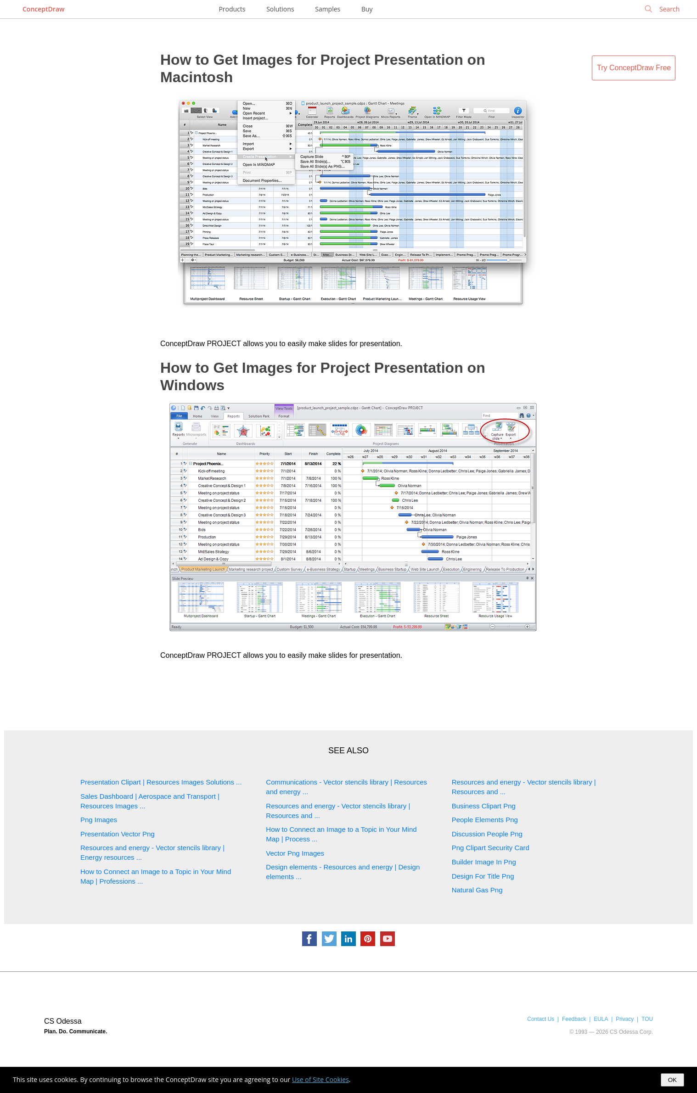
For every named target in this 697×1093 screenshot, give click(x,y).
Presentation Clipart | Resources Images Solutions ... (161, 782)
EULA (601, 1019)
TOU (647, 1019)
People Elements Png (485, 820)
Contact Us (540, 1019)
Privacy (625, 1019)
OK (672, 1079)
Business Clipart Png (484, 806)
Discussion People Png (487, 834)
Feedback (574, 1019)
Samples (327, 9)
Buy (367, 9)
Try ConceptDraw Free (634, 68)
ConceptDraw (43, 9)
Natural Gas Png (477, 890)
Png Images (98, 820)
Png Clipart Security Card (490, 848)
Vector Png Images (295, 853)
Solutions (280, 9)
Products (232, 9)
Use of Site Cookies (320, 1079)
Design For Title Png (483, 876)
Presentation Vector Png (117, 834)
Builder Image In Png (484, 862)
